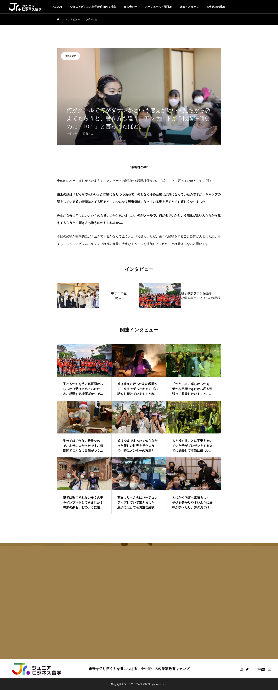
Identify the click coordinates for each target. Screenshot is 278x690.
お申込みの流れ (215, 6)
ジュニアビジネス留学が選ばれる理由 (93, 6)
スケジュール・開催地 (158, 6)
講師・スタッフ (189, 6)
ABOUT (57, 6)
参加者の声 (130, 6)
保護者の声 (70, 56)
